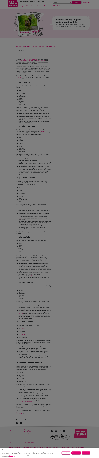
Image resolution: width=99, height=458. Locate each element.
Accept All (86, 453)
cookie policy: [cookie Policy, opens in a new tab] (12, 456)
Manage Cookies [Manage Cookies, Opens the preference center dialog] (66, 453)
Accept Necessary (76, 453)
